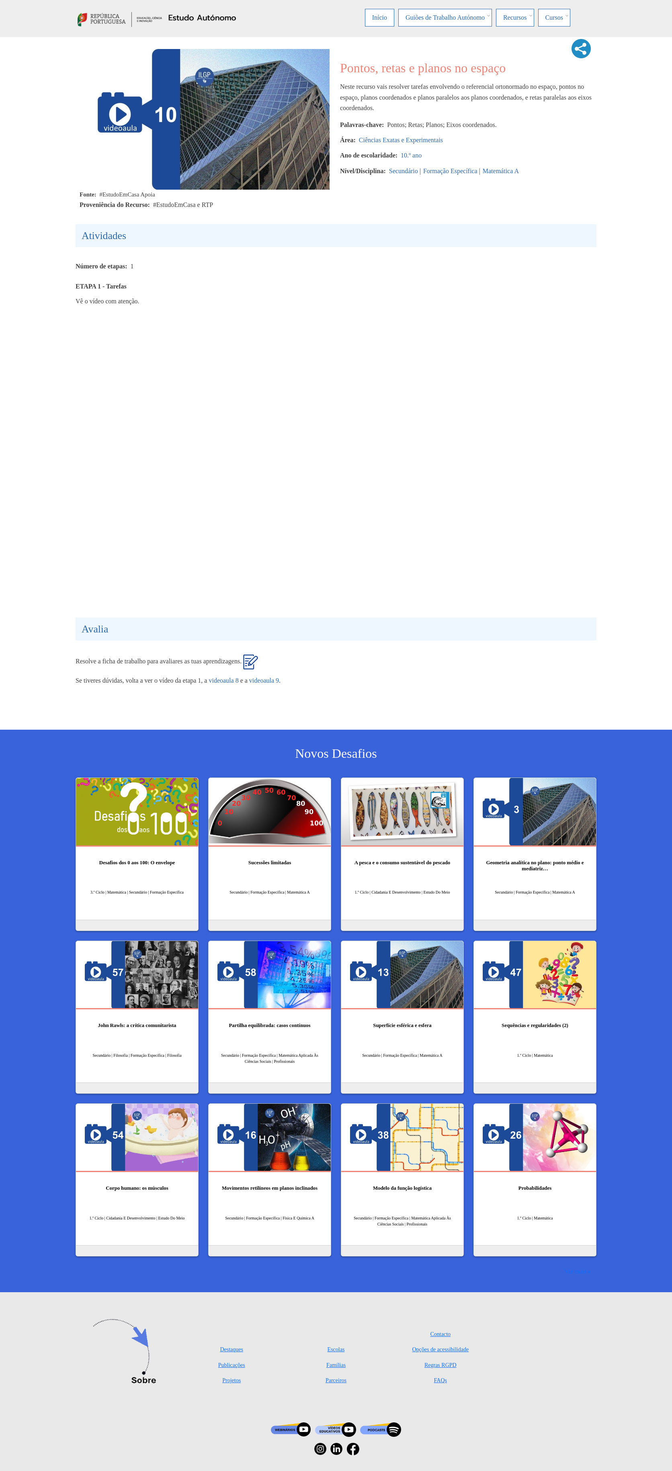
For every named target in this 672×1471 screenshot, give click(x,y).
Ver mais (575, 1271)
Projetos (231, 1380)
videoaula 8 (223, 680)
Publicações (231, 1365)
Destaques (231, 1349)
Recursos (515, 17)
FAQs (440, 1380)
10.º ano (411, 155)
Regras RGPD (440, 1365)
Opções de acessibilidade (440, 1349)
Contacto (440, 1334)
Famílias (336, 1365)
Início (379, 17)
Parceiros (336, 1380)
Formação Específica (450, 171)
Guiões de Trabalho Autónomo (445, 17)
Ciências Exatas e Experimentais (401, 140)
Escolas (336, 1349)
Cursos (554, 17)
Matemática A (501, 171)
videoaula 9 (264, 680)
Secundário (403, 171)
